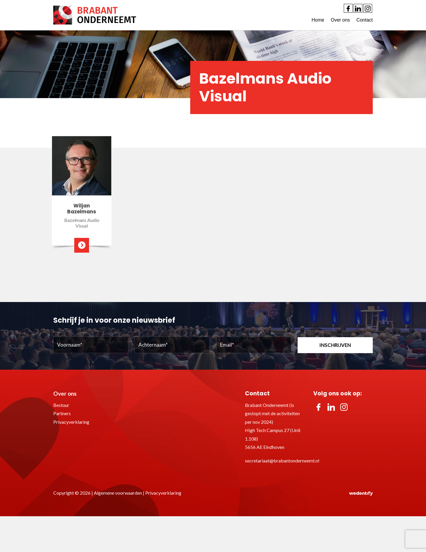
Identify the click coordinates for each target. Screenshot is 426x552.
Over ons (340, 19)
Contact (364, 19)
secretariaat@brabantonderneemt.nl (282, 460)
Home (318, 19)
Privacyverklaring (71, 422)
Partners (62, 413)
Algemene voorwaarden (118, 493)
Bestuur (61, 405)
